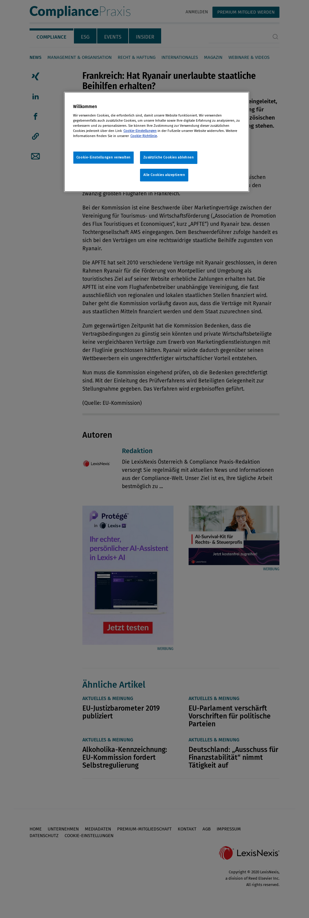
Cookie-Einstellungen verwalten (103, 157)
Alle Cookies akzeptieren (164, 175)
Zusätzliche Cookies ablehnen (168, 157)
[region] (156, 142)
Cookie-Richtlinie (143, 136)
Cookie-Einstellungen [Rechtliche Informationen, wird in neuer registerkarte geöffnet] (140, 131)
